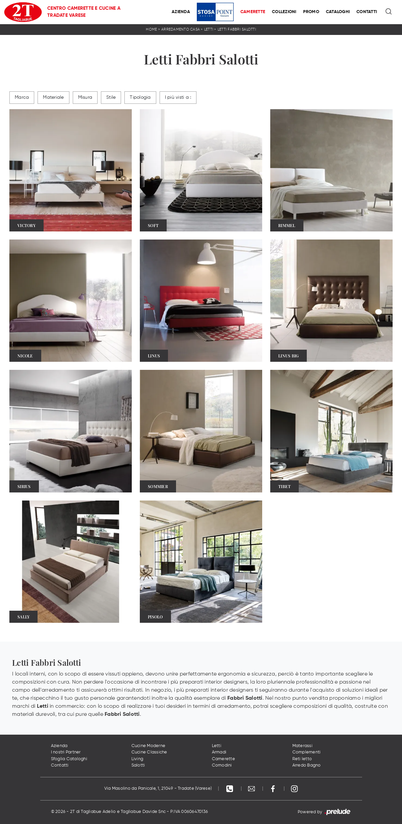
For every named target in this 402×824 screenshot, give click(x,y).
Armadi (219, 752)
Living (137, 759)
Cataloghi (338, 12)
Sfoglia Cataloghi (69, 759)
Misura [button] (85, 97)
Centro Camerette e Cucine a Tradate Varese (83, 12)
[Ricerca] (389, 12)
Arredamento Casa (180, 29)
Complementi (306, 752)
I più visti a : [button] (178, 97)
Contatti (366, 12)
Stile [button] (111, 97)
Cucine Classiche (149, 752)
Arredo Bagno (306, 765)
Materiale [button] (53, 97)
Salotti (138, 765)
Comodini (222, 765)
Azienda (181, 12)
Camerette (252, 12)
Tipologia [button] (140, 97)
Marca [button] (22, 97)
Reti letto (302, 759)
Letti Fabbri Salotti (237, 29)
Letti (208, 29)
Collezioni (284, 12)
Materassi (302, 746)
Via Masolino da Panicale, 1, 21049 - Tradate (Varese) (158, 788)
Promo (311, 12)
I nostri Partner (66, 752)
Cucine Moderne (148, 746)
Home (151, 29)
